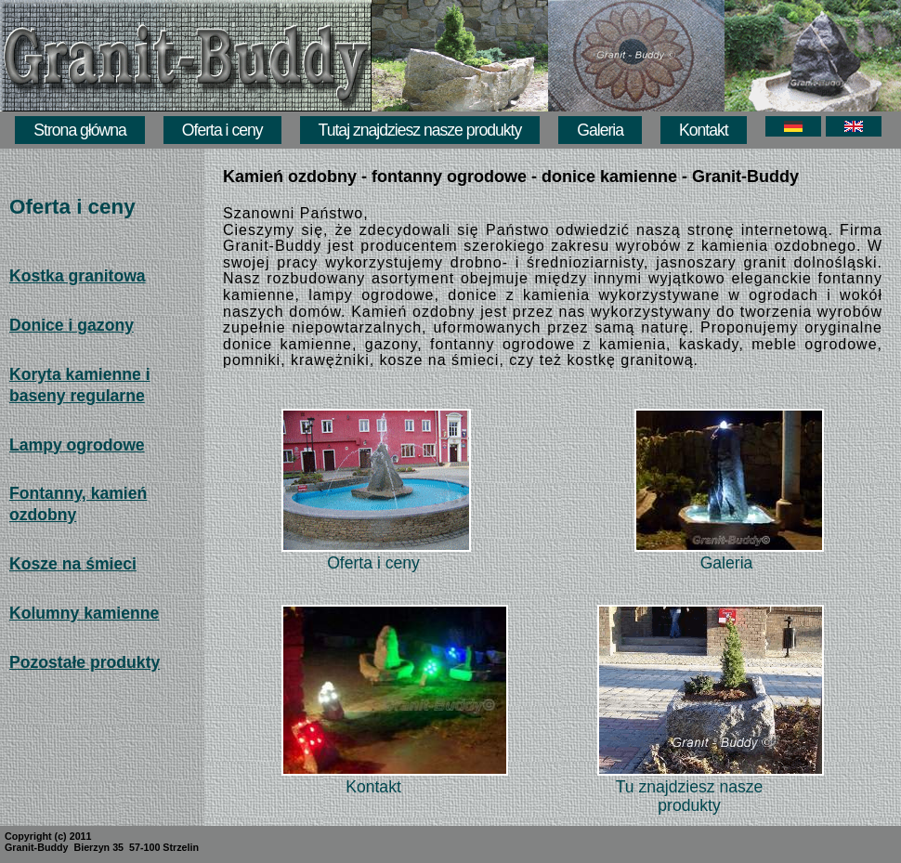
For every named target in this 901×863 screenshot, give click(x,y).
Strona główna (79, 130)
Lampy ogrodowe (77, 445)
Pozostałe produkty (84, 662)
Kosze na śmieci (73, 564)
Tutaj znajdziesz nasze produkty (420, 130)
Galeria (600, 130)
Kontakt (703, 130)
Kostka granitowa (77, 276)
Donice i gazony (71, 325)
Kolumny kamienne (84, 613)
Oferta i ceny (222, 130)
